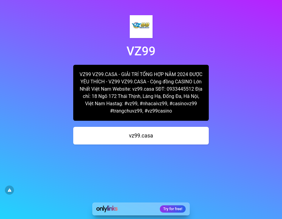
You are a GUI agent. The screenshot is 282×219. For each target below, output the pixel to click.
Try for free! (172, 209)
